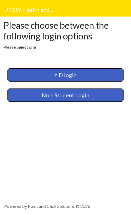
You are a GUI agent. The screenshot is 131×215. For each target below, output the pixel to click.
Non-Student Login (65, 95)
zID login (65, 75)
